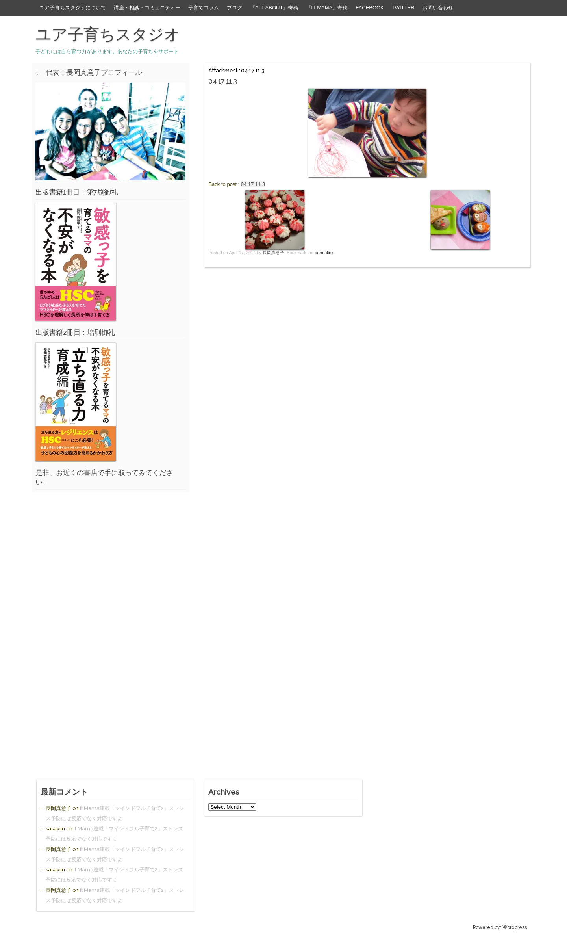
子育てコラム (203, 8)
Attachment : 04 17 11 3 (236, 70)
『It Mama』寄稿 (327, 8)
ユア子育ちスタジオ (107, 34)
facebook (370, 8)
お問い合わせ (437, 8)
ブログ (234, 8)
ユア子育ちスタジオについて (72, 8)
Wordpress (514, 927)
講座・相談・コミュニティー (147, 8)
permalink (324, 252)
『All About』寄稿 (274, 8)
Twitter (403, 8)
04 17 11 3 (253, 184)
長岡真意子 (273, 252)
